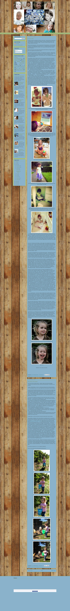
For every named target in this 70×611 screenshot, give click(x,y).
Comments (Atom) (43, 573)
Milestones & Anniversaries (34, 376)
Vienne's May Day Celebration (22, 134)
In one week (30, 38)
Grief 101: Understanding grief (21, 92)
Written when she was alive (19, 70)
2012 (16, 182)
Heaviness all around (32, 381)
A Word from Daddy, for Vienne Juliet (21, 150)
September (18, 167)
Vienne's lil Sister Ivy (19, 69)
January (17, 179)
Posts (16, 50)
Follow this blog (35, 591)
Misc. (22, 65)
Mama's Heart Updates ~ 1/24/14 (21, 100)
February (18, 178)
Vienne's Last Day (21, 33)
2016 (16, 161)
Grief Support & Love (19, 60)
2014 (16, 164)
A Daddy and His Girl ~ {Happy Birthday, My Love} (21, 83)
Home (16, 33)
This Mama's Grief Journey (19, 68)
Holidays (23, 60)
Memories (22, 63)
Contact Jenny (28, 33)
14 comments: (41, 374)
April (17, 175)
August (17, 168)
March (17, 176)
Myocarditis (16, 66)
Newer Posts (30, 570)
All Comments (17, 52)
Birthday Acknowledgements (18, 58)
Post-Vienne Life (41, 376)
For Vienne (17, 43)
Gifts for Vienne (17, 59)
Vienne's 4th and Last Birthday (21, 125)
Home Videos (21, 61)
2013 (16, 181)
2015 (16, 163)
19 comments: (41, 565)
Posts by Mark (18, 67)
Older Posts (53, 570)
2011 (16, 184)
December (18, 165)
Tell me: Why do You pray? (21, 117)
